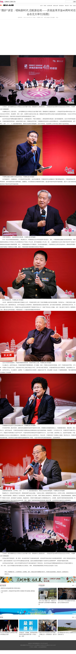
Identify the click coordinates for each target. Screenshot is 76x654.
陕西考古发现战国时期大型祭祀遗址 (10, 588)
